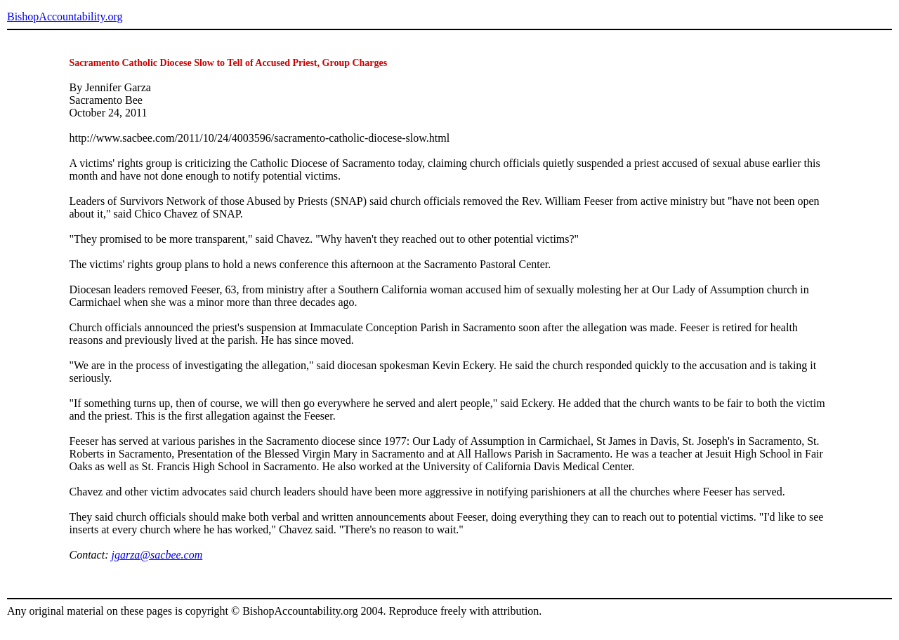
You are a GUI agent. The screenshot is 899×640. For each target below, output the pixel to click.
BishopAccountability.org (64, 16)
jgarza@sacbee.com (156, 555)
